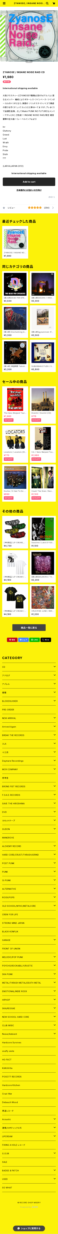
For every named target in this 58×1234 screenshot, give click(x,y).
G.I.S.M (5, 1153)
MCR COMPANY (10, 769)
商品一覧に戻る (29, 627)
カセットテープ (8, 820)
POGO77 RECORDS (12, 1076)
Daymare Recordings (12, 761)
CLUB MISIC (8, 1025)
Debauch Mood (10, 1102)
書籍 (4, 692)
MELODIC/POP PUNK (12, 957)
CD (3, 667)
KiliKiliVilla (7, 1068)
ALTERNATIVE (9, 889)
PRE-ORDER (8, 709)
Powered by (29, 1207)
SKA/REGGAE (8, 1008)
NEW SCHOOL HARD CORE (15, 1017)
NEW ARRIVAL (9, 718)
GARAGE (6, 940)
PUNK (5, 872)
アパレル (6, 684)
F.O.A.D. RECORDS (11, 795)
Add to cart (29, 181)
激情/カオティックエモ (12, 1128)
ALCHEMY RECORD (11, 846)
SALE (4, 1162)
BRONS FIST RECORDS (13, 786)
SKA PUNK (7, 974)
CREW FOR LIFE (10, 914)
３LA (4, 744)
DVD (4, 812)
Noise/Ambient (9, 1034)
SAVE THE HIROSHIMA (13, 803)
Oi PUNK (6, 880)
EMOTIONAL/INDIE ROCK (14, 991)
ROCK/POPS (8, 897)
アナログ (6, 675)
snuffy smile (8, 1051)
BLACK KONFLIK (10, 931)
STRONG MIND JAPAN (13, 923)
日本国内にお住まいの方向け (29, 190)
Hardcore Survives (11, 1042)
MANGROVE (8, 837)
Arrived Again (9, 727)
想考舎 (5, 778)
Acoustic (6, 1119)
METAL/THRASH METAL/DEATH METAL (21, 983)
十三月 (5, 752)
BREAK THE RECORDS (13, 735)
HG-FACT (7, 1059)
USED (5, 1179)
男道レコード (8, 1111)
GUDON (6, 829)
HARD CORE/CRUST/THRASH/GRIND (20, 855)
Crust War (7, 1094)
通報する (51, 197)
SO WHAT (7, 1187)
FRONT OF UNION (11, 948)
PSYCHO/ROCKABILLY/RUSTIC (17, 966)
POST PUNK (8, 863)
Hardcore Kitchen (11, 1085)
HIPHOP (6, 1000)
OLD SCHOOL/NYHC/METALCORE (19, 906)
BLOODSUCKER (10, 701)
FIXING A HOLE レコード (13, 1145)
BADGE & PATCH (10, 1170)
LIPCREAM (7, 1136)
